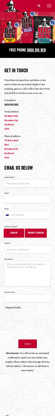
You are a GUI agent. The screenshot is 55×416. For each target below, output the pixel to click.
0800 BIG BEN (36, 50)
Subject (7, 243)
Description (8, 259)
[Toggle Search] (39, 5)
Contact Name (9, 177)
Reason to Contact (11, 227)
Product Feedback (36, 233)
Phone (6, 209)
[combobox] (8, 215)
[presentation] (26, 323)
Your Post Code (9, 292)
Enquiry (14, 233)
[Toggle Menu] (49, 6)
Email (6, 193)
